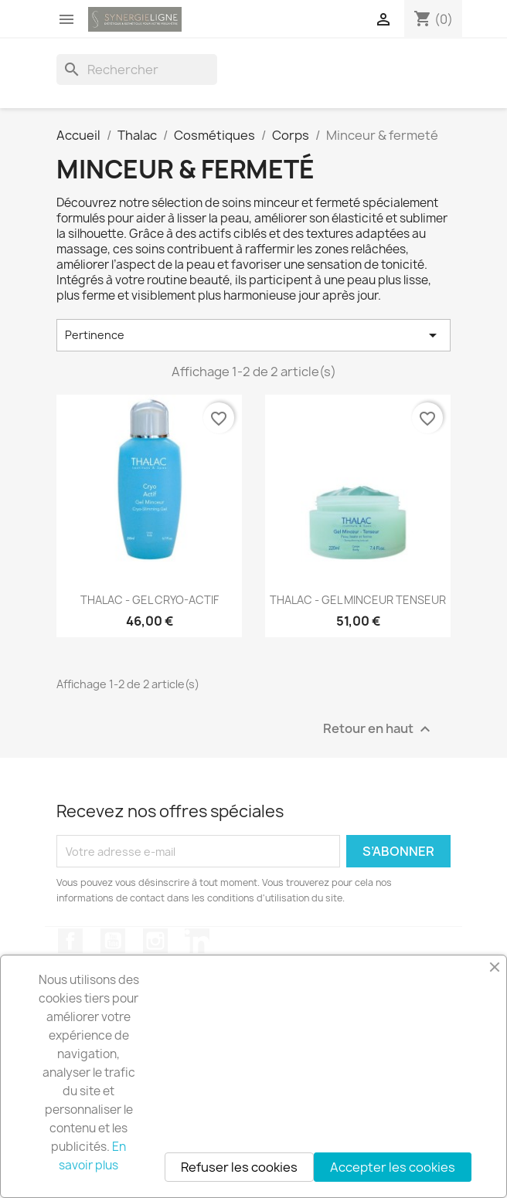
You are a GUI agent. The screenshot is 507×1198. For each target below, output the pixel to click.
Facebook (70, 940)
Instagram (155, 940)
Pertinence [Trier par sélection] (253, 335)
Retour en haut (378, 729)
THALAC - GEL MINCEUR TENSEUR (358, 599)
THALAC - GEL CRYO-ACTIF (149, 599)
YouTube (112, 940)
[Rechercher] (136, 69)
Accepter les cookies (392, 1167)
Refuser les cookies (239, 1167)
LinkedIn (197, 940)
